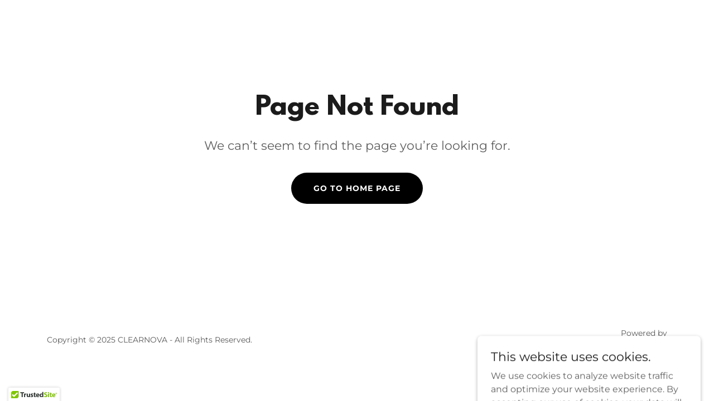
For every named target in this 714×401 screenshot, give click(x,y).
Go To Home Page (357, 188)
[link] (630, 346)
